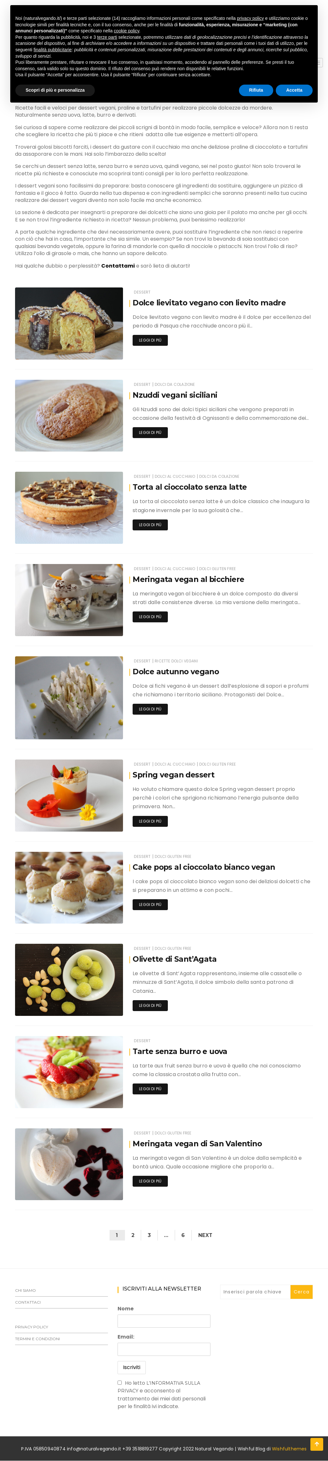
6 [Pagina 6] (184, 1235)
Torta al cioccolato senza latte (191, 487)
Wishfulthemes (289, 1449)
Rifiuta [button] (256, 90)
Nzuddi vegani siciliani (176, 395)
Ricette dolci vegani (176, 661)
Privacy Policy (31, 1327)
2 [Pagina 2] (131, 1235)
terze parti (107, 37)
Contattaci (28, 1302)
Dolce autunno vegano (178, 671)
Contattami (118, 266)
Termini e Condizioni (37, 1339)
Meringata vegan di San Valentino (199, 1143)
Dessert (142, 292)
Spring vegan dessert (175, 774)
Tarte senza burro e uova (182, 1051)
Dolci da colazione (175, 384)
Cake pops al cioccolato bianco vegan (206, 867)
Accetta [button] (294, 90)
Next (207, 1235)
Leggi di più (150, 340)
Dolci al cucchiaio (175, 476)
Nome (126, 1309)
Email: (126, 1337)
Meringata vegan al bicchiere (190, 579)
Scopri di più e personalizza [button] (55, 90)
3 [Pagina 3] (148, 1235)
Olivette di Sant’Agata (175, 959)
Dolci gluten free (217, 568)
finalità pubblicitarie (53, 49)
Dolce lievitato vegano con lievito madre (212, 302)
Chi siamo (25, 1290)
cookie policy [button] (126, 30)
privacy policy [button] (250, 18)
